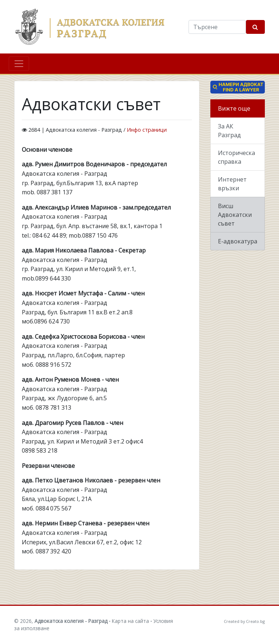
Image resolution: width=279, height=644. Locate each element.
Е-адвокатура (237, 241)
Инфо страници (147, 129)
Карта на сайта (130, 620)
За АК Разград (229, 130)
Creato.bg (255, 621)
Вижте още (234, 108)
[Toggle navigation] (19, 63)
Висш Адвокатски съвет (235, 214)
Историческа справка (236, 157)
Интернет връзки (232, 183)
